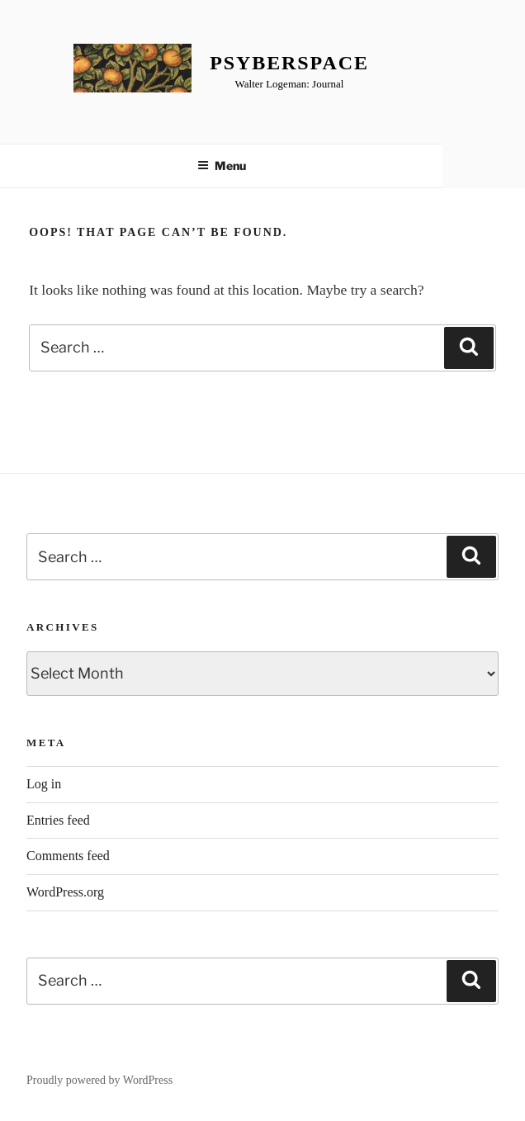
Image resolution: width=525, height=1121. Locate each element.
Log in (43, 784)
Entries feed (58, 820)
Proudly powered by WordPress (99, 1080)
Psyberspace (289, 62)
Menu (221, 165)
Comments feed (68, 856)
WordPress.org (65, 892)
